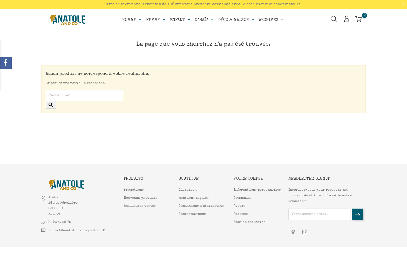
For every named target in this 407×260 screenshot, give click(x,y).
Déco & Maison (236, 20)
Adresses (241, 214)
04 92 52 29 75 (59, 222)
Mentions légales (194, 198)
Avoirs (240, 206)
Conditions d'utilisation (201, 206)
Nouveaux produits (140, 198)
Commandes (243, 198)
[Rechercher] (84, 95)
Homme (132, 20)
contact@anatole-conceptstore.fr (77, 230)
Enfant (181, 20)
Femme (156, 20)
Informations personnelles (257, 190)
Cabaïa (205, 20)
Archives (272, 20)
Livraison (187, 190)
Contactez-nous (192, 214)
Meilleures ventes (140, 206)
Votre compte (248, 179)
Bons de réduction (250, 222)
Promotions (134, 190)
